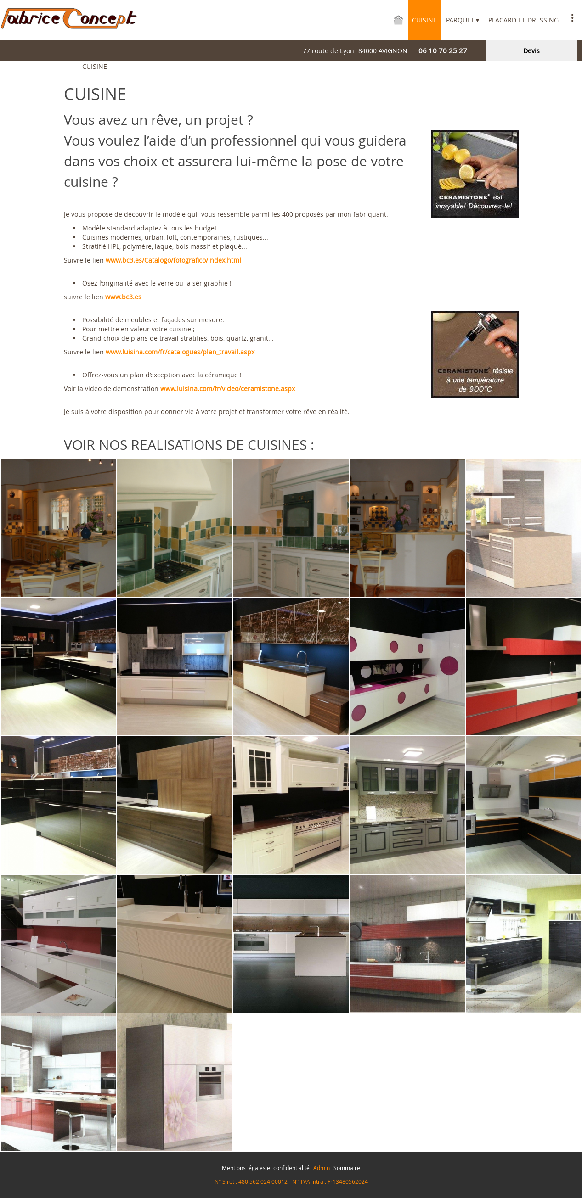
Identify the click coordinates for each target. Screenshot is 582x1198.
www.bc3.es (123, 296)
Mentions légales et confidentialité (266, 1167)
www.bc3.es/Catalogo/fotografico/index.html (173, 260)
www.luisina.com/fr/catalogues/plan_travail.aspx (180, 351)
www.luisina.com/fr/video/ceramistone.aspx (227, 388)
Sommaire (346, 1167)
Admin (321, 1167)
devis (531, 50)
